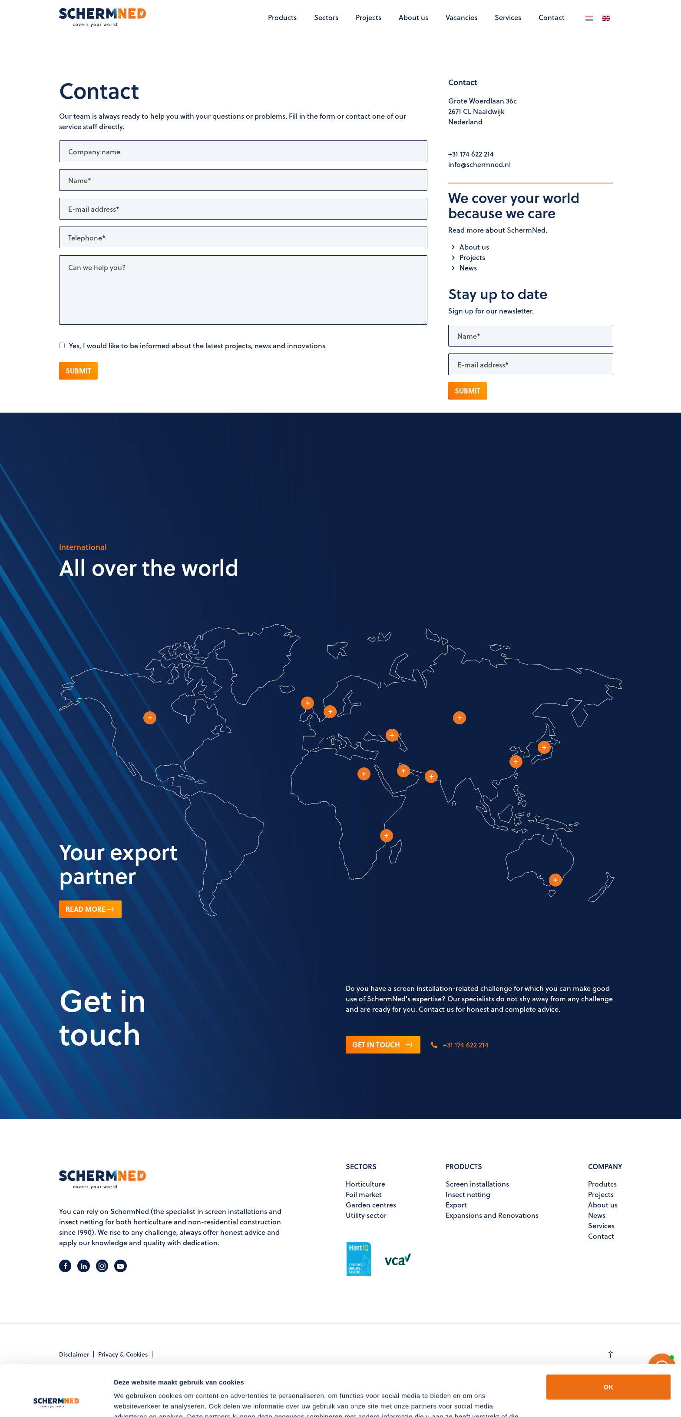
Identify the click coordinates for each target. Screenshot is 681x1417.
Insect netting (468, 1194)
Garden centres (371, 1205)
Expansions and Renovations (492, 1215)
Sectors (326, 17)
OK (609, 1336)
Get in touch (383, 1045)
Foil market (364, 1194)
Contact (552, 17)
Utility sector (366, 1215)
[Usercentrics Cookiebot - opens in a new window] (56, 1400)
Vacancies (461, 17)
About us (413, 17)
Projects (368, 17)
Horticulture (365, 1184)
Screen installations (477, 1184)
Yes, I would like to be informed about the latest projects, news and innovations (192, 345)
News (462, 268)
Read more (90, 909)
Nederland (465, 122)
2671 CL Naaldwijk (476, 111)
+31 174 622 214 (471, 154)
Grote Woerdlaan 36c (482, 101)
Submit (78, 371)
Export (456, 1205)
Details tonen (134, 1400)
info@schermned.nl (479, 164)
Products (282, 17)
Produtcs (602, 1184)
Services (508, 17)
